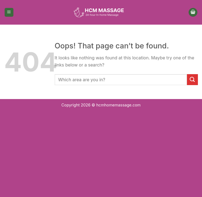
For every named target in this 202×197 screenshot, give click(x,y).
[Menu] (9, 12)
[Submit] (192, 79)
